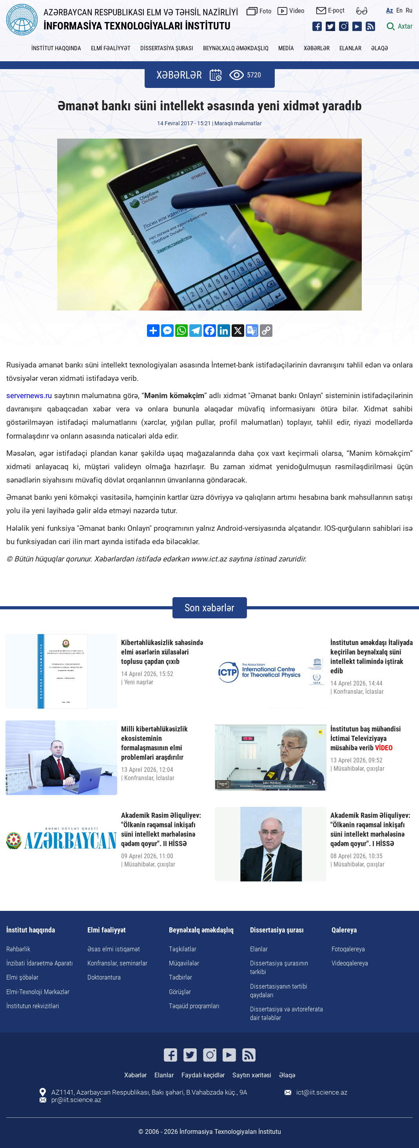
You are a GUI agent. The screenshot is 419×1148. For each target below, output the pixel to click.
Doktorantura (104, 977)
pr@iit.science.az (76, 1100)
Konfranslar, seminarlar (117, 963)
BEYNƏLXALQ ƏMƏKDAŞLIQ (235, 48)
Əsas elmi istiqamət (113, 949)
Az (390, 10)
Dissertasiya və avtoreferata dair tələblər (286, 1013)
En (400, 10)
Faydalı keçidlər (203, 1075)
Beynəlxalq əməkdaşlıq (201, 930)
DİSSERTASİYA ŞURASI (166, 48)
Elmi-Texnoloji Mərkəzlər (37, 992)
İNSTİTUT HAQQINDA (56, 48)
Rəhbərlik (18, 949)
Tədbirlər (180, 977)
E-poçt (336, 10)
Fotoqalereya (348, 949)
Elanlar (259, 949)
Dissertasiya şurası (277, 930)
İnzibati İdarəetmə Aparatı (39, 963)
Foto (266, 11)
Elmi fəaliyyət (106, 930)
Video (297, 11)
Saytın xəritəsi (251, 1075)
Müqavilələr (184, 963)
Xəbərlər (135, 1075)
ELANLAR (350, 48)
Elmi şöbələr (22, 977)
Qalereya (344, 930)
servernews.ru (29, 395)
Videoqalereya (350, 963)
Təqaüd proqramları (194, 1006)
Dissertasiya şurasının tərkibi (279, 967)
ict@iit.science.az (321, 1092)
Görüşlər (180, 992)
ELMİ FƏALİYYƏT (111, 48)
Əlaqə (287, 1075)
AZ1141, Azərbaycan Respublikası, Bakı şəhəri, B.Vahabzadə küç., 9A (149, 1092)
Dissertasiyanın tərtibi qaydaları (278, 990)
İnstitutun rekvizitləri (32, 1006)
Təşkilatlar (182, 949)
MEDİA (286, 48)
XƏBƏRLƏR (317, 48)
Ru (409, 10)
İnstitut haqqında (30, 930)
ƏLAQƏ (379, 48)
